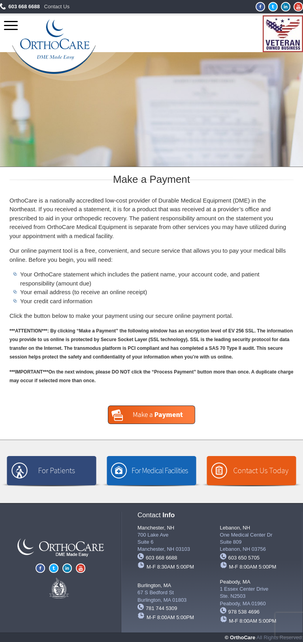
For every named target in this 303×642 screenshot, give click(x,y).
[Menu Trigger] (11, 25)
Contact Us (57, 6)
